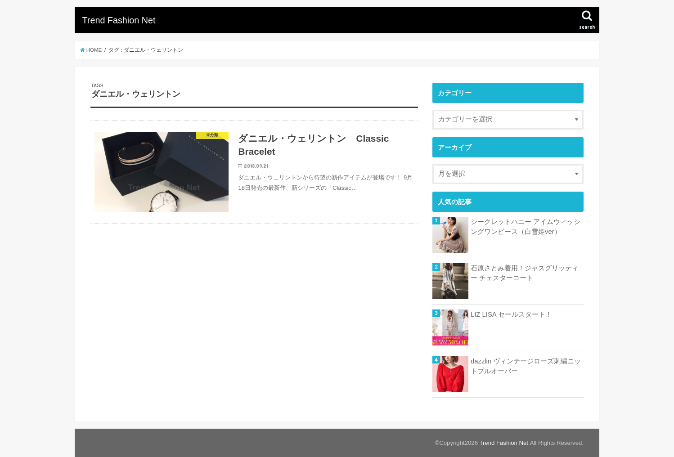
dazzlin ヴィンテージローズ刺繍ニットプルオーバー (526, 366)
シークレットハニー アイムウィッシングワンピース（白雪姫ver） (525, 226)
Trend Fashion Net (118, 20)
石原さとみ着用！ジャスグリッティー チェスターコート (525, 273)
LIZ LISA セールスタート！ (511, 314)
